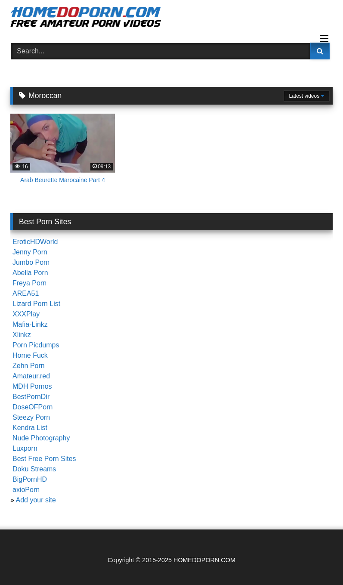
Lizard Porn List (36, 303)
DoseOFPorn (32, 407)
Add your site (35, 500)
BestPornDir (30, 396)
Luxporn (24, 448)
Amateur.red (31, 376)
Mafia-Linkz (30, 324)
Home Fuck (30, 355)
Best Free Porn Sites (44, 458)
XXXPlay (26, 314)
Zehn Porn (28, 365)
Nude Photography (41, 438)
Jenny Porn (29, 252)
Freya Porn (29, 283)
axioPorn (26, 489)
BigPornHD (29, 479)
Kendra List (29, 427)
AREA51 (25, 293)
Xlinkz (21, 334)
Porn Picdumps (35, 345)
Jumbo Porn (30, 262)
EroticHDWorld (35, 241)
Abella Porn (30, 272)
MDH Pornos (32, 386)
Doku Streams (34, 469)
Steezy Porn (31, 417)
